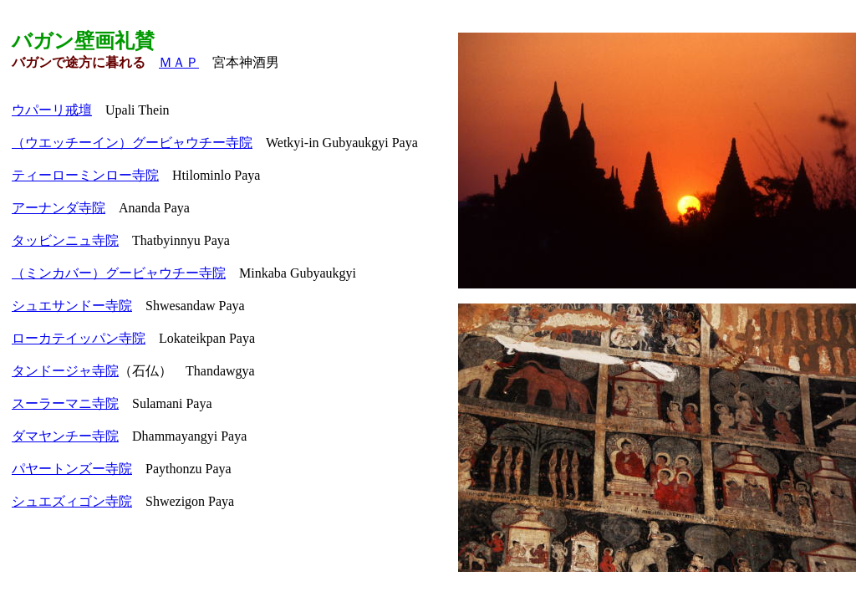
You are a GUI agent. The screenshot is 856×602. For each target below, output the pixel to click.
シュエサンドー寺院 (72, 305)
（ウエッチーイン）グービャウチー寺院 (132, 142)
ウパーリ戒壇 (52, 110)
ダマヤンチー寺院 (65, 436)
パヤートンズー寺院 (72, 469)
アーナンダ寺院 (58, 208)
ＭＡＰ (179, 62)
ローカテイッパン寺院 (78, 338)
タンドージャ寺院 (65, 371)
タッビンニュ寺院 (65, 240)
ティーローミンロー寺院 (85, 175)
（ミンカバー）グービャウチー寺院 (119, 273)
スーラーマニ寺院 (65, 403)
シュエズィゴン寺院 (72, 501)
